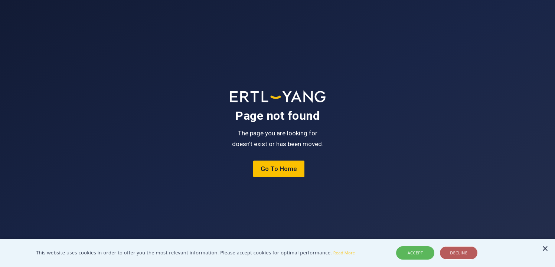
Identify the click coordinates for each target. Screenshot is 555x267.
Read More (344, 253)
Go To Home (279, 168)
